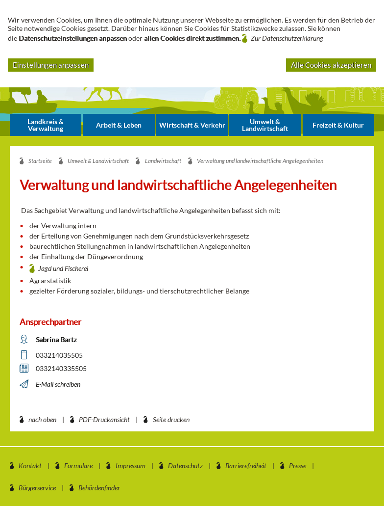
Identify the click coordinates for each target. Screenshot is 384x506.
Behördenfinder (99, 487)
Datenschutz (185, 465)
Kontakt (30, 465)
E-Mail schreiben (58, 384)
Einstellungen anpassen (51, 64)
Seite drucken (171, 419)
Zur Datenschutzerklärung (287, 38)
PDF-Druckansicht (104, 419)
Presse (297, 465)
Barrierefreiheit (245, 465)
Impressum (130, 465)
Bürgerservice (37, 487)
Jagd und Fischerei (63, 268)
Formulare (78, 465)
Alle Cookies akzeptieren (331, 64)
